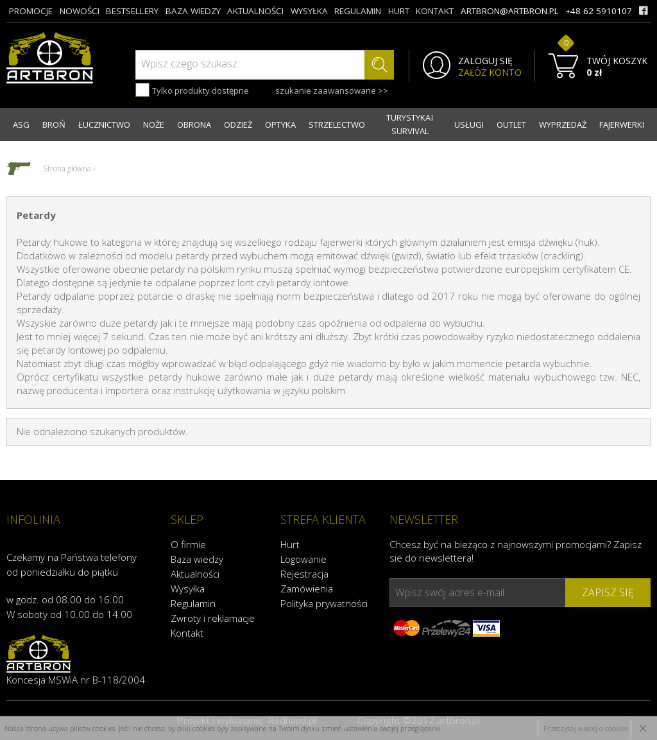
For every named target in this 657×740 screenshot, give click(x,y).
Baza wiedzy (197, 559)
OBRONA (194, 124)
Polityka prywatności (324, 603)
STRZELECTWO (337, 124)
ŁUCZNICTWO (104, 124)
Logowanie (303, 559)
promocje (31, 11)
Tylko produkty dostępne (192, 90)
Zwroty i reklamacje (213, 618)
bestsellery (132, 11)
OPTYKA (280, 124)
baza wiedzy (193, 11)
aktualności (255, 11)
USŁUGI (469, 124)
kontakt (435, 11)
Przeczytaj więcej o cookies (585, 728)
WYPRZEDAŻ (562, 124)
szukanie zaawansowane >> (331, 90)
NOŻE (153, 124)
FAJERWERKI (621, 124)
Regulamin (193, 603)
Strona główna (67, 168)
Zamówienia (306, 588)
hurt (398, 11)
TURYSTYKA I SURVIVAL (409, 124)
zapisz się (608, 592)
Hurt (290, 544)
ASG (21, 124)
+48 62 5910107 (598, 11)
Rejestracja (304, 573)
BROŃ (53, 124)
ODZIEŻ (238, 124)
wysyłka (309, 11)
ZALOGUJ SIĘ (485, 61)
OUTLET (511, 124)
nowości (79, 11)
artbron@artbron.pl (510, 11)
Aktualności (195, 573)
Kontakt (187, 632)
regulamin (357, 11)
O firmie (188, 544)
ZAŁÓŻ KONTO (490, 72)
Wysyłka (188, 588)
